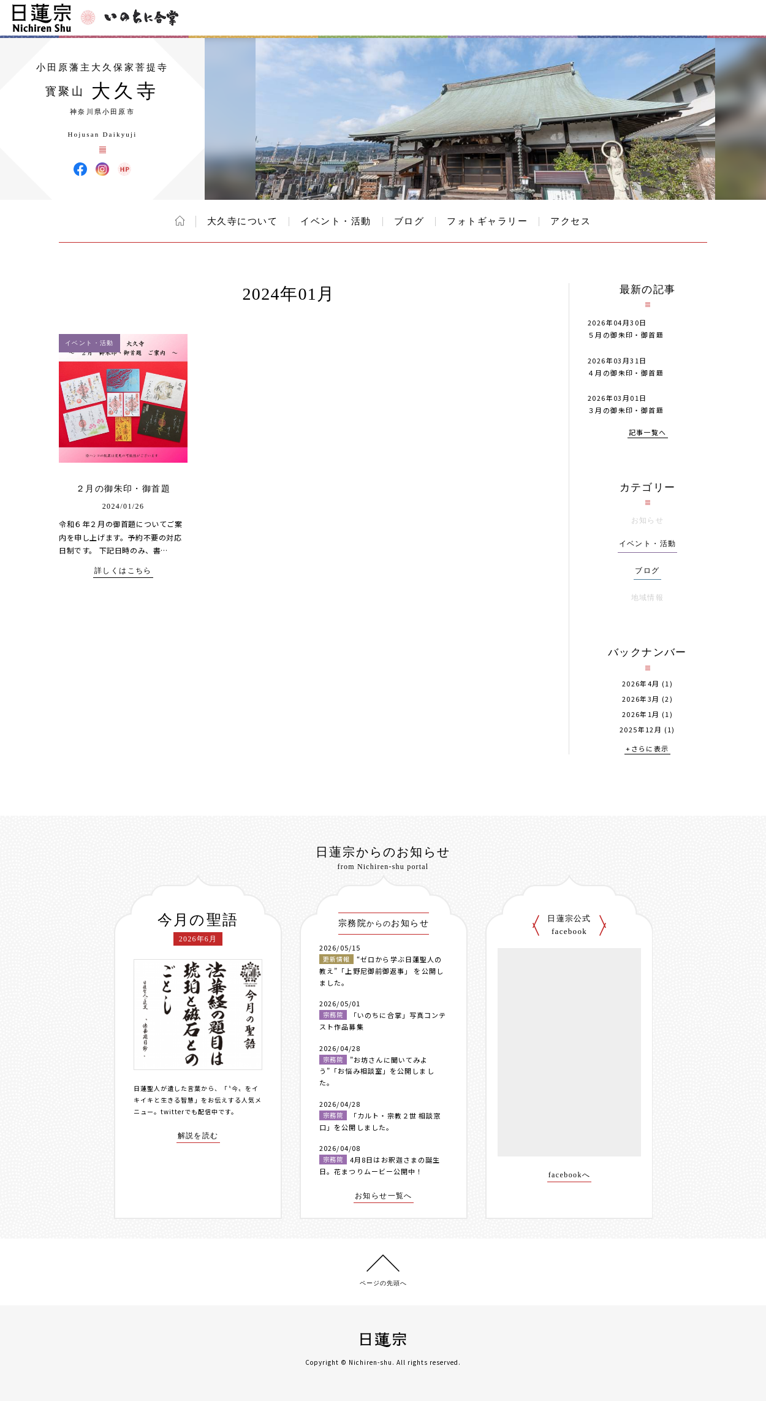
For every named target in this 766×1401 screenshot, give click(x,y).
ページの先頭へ (383, 1283)
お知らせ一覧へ (383, 1196)
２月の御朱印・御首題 (123, 488)
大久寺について (242, 221)
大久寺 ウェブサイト (124, 169)
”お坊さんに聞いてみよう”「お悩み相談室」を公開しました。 (376, 1071)
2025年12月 (641, 729)
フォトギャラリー (487, 221)
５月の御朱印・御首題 (626, 335)
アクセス (570, 221)
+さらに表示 (647, 749)
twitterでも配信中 (189, 1111)
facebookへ (569, 1175)
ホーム (179, 221)
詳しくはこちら (123, 571)
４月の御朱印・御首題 (626, 373)
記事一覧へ (648, 433)
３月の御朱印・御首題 (626, 410)
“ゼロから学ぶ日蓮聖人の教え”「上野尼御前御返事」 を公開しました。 (381, 970)
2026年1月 (641, 714)
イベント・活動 (335, 221)
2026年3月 (641, 699)
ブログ (409, 221)
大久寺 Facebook (80, 169)
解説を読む (198, 1136)
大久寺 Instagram (102, 169)
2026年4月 (641, 683)
